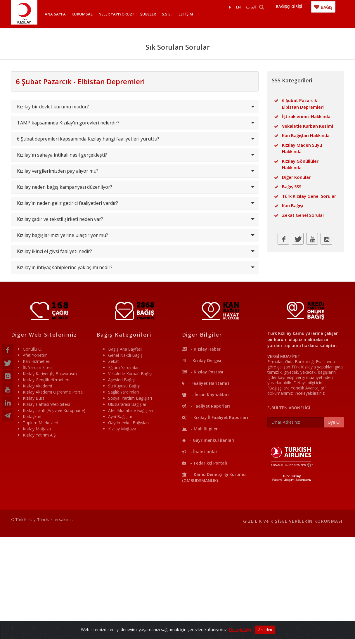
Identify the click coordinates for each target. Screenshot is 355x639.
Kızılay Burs (33, 398)
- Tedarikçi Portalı (204, 463)
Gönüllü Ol (32, 349)
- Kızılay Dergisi (201, 360)
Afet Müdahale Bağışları (130, 410)
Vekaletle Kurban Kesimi (307, 126)
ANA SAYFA (55, 14)
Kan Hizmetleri (36, 361)
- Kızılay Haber (201, 349)
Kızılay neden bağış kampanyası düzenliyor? (64, 187)
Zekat (113, 361)
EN (247, 14)
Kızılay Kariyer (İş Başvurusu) (50, 373)
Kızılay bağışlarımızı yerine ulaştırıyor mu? (62, 235)
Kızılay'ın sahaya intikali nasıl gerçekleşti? (62, 155)
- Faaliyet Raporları (206, 406)
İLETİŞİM (185, 14)
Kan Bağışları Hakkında (306, 135)
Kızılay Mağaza (37, 429)
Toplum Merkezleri (40, 422)
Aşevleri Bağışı (121, 379)
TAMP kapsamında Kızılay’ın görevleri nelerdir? (68, 123)
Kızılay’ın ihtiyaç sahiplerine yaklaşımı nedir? (64, 267)
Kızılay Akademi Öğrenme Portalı (53, 392)
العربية (259, 14)
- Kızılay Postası (202, 372)
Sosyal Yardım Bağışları (130, 398)
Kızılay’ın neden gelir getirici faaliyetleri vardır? (67, 203)
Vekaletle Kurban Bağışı (130, 373)
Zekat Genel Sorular (303, 215)
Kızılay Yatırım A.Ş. (40, 435)
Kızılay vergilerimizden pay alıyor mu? (57, 171)
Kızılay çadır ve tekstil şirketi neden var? (60, 219)
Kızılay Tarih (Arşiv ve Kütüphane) (54, 410)
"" (296, 388)
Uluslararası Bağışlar (127, 404)
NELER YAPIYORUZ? (116, 14)
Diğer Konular (296, 177)
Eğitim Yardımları (124, 367)
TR (237, 14)
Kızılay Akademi (37, 386)
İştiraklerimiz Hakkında (306, 116)
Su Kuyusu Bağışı (124, 386)
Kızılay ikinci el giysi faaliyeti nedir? (54, 251)
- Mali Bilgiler (200, 429)
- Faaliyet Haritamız (206, 383)
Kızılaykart (32, 416)
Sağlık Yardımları (123, 392)
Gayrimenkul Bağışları (128, 422)
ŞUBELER (148, 14)
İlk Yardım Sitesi (37, 367)
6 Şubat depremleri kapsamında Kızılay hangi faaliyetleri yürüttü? (88, 139)
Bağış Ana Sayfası (125, 349)
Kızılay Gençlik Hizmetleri (46, 379)
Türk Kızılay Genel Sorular (309, 196)
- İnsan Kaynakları (205, 394)
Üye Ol (334, 422)
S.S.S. (167, 14)
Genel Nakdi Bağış (125, 355)
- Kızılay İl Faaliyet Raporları (215, 417)
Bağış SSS (291, 186)
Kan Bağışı (292, 205)
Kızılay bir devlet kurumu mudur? (53, 106)
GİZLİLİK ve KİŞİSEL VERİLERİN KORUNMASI (293, 521)
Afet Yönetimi (36, 355)
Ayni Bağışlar (120, 416)
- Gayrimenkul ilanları (208, 440)
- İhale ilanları (200, 451)
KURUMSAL (82, 14)
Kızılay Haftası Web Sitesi (46, 404)
